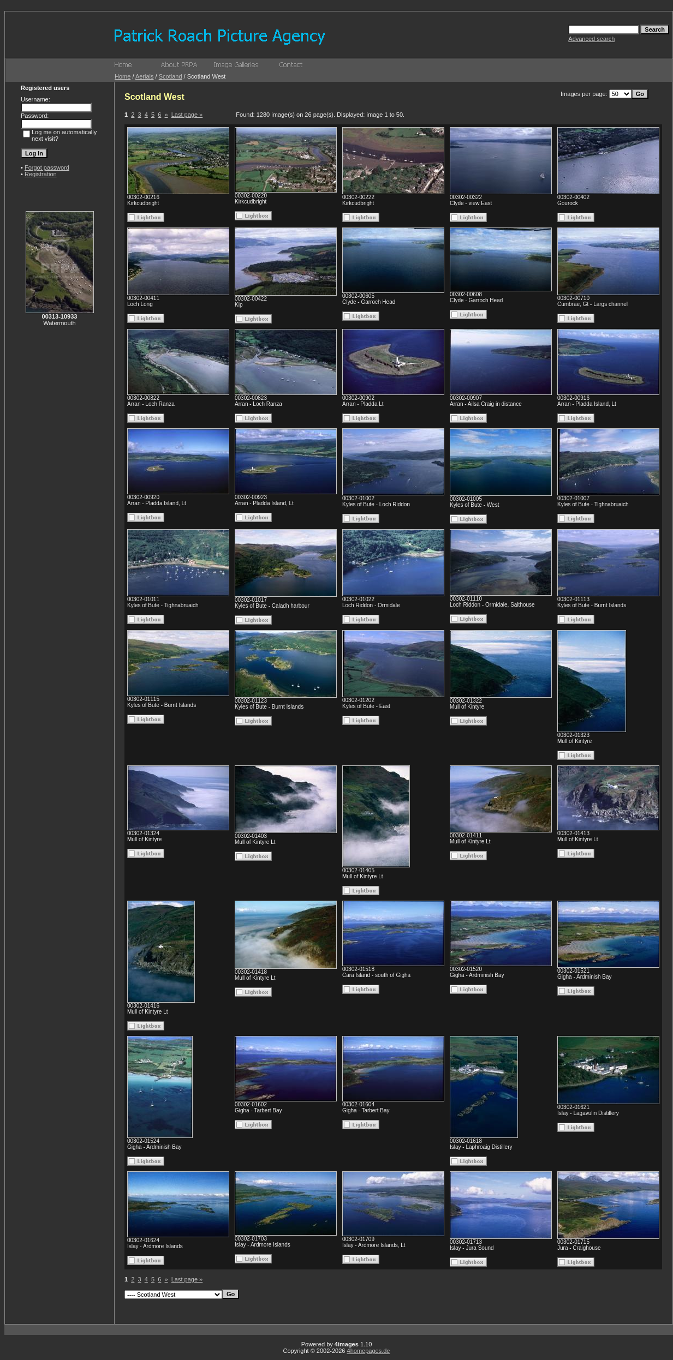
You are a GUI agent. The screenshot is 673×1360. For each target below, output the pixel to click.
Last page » (187, 114)
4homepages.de (368, 1350)
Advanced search (591, 38)
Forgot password (47, 167)
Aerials (144, 76)
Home (122, 76)
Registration (41, 174)
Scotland (170, 76)
